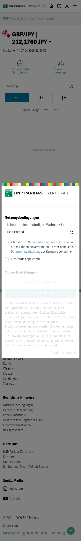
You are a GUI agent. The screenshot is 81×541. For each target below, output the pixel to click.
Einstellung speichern (25, 259)
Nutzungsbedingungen (43, 242)
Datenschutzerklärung (25, 251)
